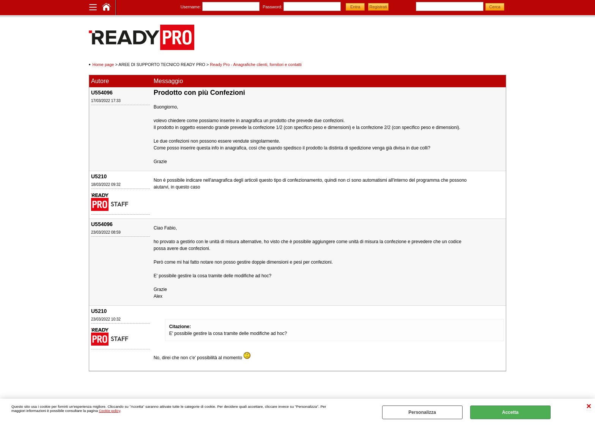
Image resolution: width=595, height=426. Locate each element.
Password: (272, 7)
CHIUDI (588, 406)
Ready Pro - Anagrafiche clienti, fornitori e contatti (256, 64)
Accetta (510, 412)
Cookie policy (109, 411)
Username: (191, 7)
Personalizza (422, 412)
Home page (103, 64)
